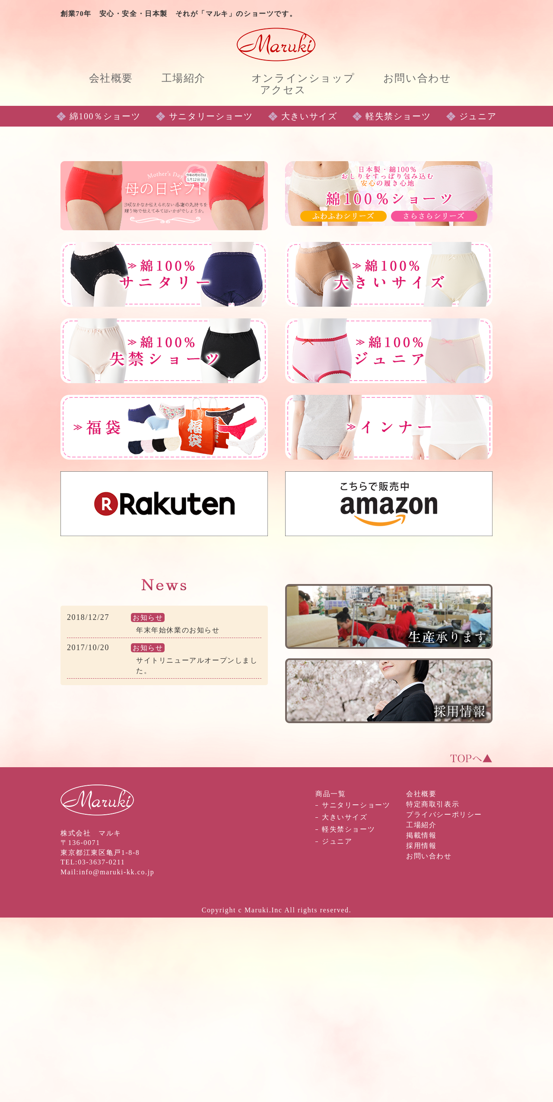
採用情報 (421, 1030)
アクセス (283, 90)
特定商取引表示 (432, 988)
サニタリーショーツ (211, 300)
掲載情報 (421, 1019)
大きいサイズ (309, 300)
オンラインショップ (303, 78)
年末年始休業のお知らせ (178, 814)
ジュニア (477, 300)
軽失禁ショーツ (398, 300)
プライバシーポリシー (444, 999)
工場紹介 (184, 78)
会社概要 (111, 78)
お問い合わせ (417, 78)
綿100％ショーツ (105, 300)
